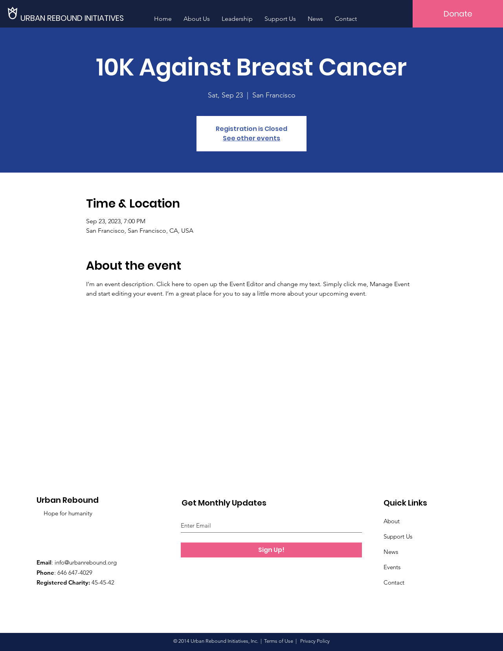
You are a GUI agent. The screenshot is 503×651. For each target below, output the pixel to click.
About (392, 521)
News (391, 551)
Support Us (398, 536)
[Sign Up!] (271, 549)
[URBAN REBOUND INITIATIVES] (75, 18)
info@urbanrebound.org (86, 562)
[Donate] (458, 14)
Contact (394, 582)
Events (392, 567)
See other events (251, 138)
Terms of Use (278, 641)
